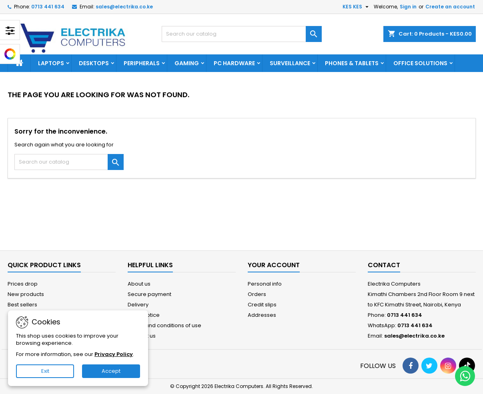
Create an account (450, 6)
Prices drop (23, 284)
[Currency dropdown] (357, 7)
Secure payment (149, 294)
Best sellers (22, 304)
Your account (274, 265)
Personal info (265, 284)
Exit (45, 371)
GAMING (186, 63)
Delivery (138, 304)
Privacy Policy (113, 354)
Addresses (262, 315)
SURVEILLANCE (290, 63)
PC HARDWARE (234, 63)
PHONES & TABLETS (352, 63)
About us (139, 284)
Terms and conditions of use (164, 325)
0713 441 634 (47, 6)
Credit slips (262, 304)
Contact (384, 265)
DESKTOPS (94, 63)
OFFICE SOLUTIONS (420, 63)
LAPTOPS (51, 63)
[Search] (242, 34)
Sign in (408, 6)
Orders (257, 294)
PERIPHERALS (142, 63)
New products (26, 294)
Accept (111, 371)
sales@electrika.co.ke (124, 6)
